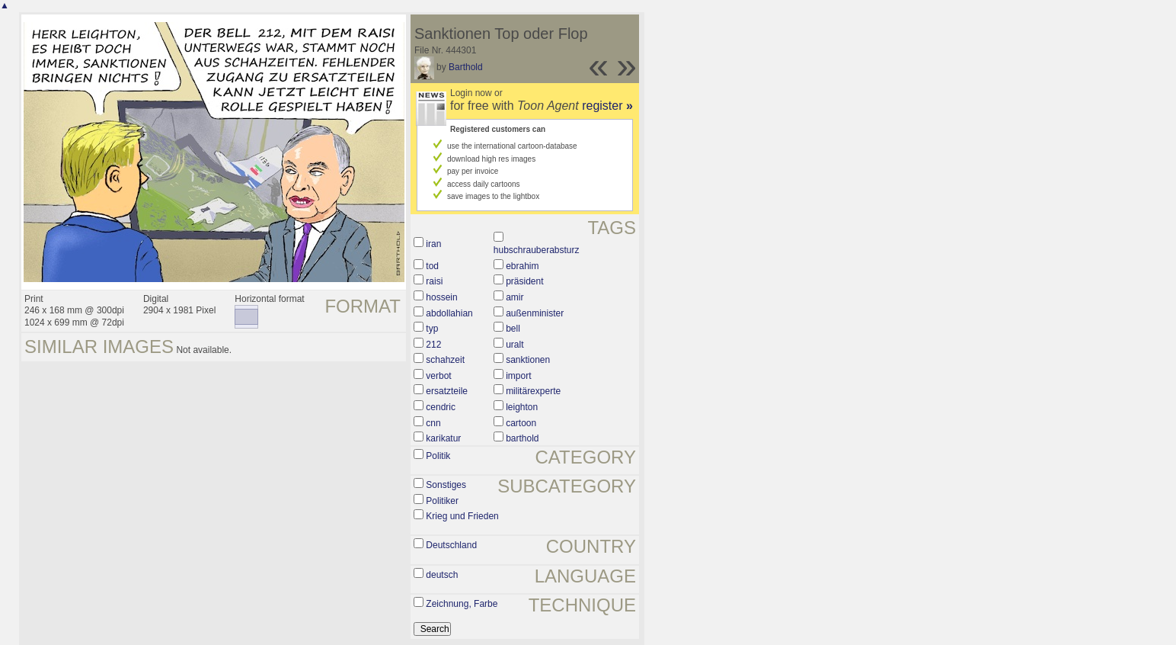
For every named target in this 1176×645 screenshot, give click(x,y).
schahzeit (445, 360)
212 (433, 344)
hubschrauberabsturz (537, 250)
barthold (522, 438)
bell (513, 328)
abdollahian (449, 313)
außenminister (535, 313)
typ (432, 328)
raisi (434, 281)
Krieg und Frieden (462, 516)
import (518, 376)
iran (433, 244)
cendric (440, 407)
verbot (438, 376)
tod (432, 266)
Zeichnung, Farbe (461, 603)
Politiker (442, 501)
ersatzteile (447, 391)
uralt (514, 344)
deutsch (442, 575)
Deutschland (451, 545)
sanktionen (528, 360)
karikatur (443, 438)
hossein (441, 297)
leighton (522, 407)
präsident (524, 281)
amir (514, 297)
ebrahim (522, 266)
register (607, 105)
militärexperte (533, 391)
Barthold (466, 67)
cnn (433, 423)
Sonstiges (446, 485)
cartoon (521, 423)
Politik (438, 456)
